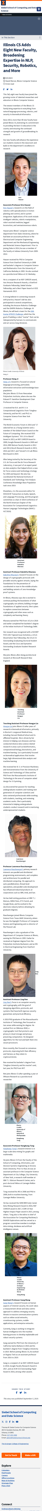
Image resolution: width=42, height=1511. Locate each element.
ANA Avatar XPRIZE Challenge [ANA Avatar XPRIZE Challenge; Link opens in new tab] (18, 312)
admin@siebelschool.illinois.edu (18, 1438)
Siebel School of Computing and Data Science (19, 1414)
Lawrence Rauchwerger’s (13, 869)
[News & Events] (7, 14)
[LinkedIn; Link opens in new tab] (13, 1421)
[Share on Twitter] (7, 89)
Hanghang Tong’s (10, 1148)
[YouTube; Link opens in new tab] (17, 1421)
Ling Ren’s (7, 1002)
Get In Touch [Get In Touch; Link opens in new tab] (11, 1455)
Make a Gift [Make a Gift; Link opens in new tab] (30, 1455)
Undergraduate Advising (11, 1509)
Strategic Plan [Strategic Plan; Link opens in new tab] (7, 1483)
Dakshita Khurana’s (11, 575)
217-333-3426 (12, 1435)
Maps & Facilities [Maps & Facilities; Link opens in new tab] (8, 1480)
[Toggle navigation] (39, 9)
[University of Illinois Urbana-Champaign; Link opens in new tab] (3, 3)
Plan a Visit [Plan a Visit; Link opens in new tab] (6, 1486)
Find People (6, 1473)
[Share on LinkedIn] (11, 89)
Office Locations (8, 1478)
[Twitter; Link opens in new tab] (3, 1421)
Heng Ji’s (7, 382)
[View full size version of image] (39, 19)
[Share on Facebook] (3, 89)
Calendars (6, 1470)
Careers (5, 1475)
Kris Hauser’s (8, 208)
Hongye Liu (7, 726)
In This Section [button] (8, 37)
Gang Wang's (8, 1303)
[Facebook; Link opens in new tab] (9, 1421)
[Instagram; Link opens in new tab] (6, 1421)
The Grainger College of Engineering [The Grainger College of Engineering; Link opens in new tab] (15, 1444)
